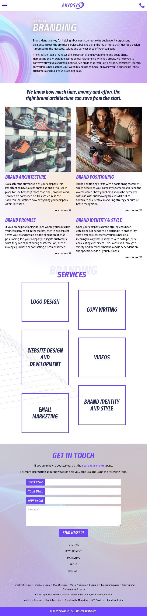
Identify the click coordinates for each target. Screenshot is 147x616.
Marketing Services (33, 600)
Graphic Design (42, 584)
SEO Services (97, 600)
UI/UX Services (60, 584)
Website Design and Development (45, 357)
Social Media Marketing (76, 600)
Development (73, 551)
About (73, 564)
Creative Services (23, 584)
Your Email (35, 491)
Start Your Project (94, 465)
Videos (102, 357)
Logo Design (45, 301)
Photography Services (74, 589)
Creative (73, 544)
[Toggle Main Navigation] (4, 5)
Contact (73, 571)
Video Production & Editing (84, 584)
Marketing (73, 557)
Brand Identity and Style (102, 405)
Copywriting (128, 584)
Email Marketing (45, 413)
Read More (61, 210)
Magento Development (98, 594)
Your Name (35, 482)
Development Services (48, 594)
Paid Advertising (53, 600)
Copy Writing (102, 309)
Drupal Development (72, 594)
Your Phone (35, 500)
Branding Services (110, 584)
